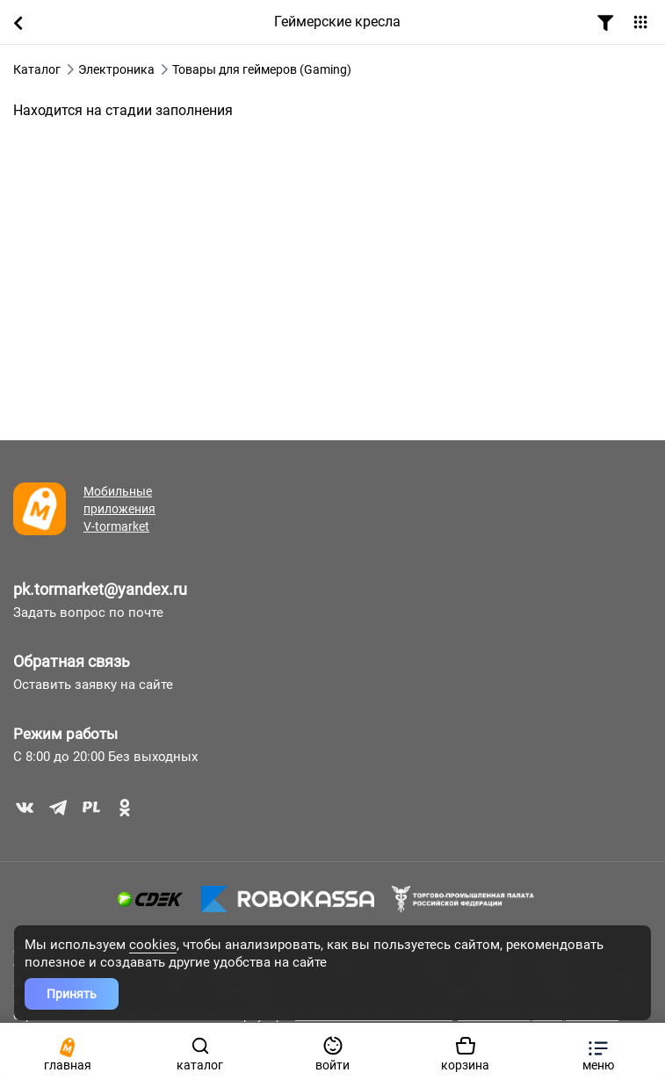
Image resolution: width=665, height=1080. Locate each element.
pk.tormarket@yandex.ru (100, 589)
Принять (72, 994)
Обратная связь (71, 661)
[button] (597, 1051)
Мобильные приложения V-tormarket (119, 508)
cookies (153, 945)
